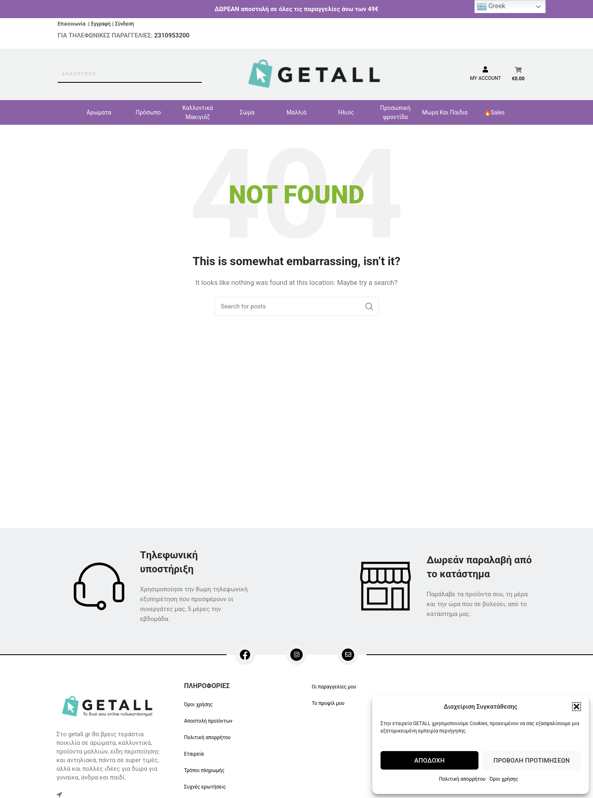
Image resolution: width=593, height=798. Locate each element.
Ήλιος (346, 112)
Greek (491, 7)
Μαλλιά (296, 112)
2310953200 (171, 35)
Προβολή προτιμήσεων (531, 760)
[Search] (296, 306)
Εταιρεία (194, 754)
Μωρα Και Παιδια (444, 112)
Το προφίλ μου (328, 703)
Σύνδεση (124, 24)
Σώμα (247, 112)
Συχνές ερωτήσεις (205, 787)
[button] (576, 706)
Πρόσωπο (148, 112)
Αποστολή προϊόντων (208, 721)
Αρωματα (98, 112)
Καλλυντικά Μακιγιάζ (197, 112)
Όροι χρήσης (504, 779)
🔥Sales (494, 112)
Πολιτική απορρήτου (462, 779)
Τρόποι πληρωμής (204, 770)
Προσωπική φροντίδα (395, 112)
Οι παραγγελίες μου (334, 687)
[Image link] (108, 705)
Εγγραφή (100, 24)
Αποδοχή (429, 760)
